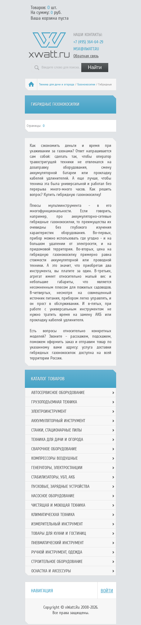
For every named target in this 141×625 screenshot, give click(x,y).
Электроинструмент (48, 411)
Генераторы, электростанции (56, 467)
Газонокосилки (86, 84)
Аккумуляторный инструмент (58, 420)
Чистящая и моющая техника (58, 505)
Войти (107, 591)
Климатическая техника (53, 514)
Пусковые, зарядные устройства (60, 486)
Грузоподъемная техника (54, 402)
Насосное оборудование (52, 495)
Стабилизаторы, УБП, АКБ (53, 477)
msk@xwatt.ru (86, 48)
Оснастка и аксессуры (51, 571)
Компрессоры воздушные (54, 458)
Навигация (42, 591)
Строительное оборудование (56, 561)
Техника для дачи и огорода (56, 84)
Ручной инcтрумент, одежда (56, 552)
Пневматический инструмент (57, 542)
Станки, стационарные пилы (56, 430)
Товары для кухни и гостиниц (58, 533)
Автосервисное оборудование (58, 392)
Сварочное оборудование (54, 448)
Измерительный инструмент (57, 524)
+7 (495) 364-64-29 (88, 42)
